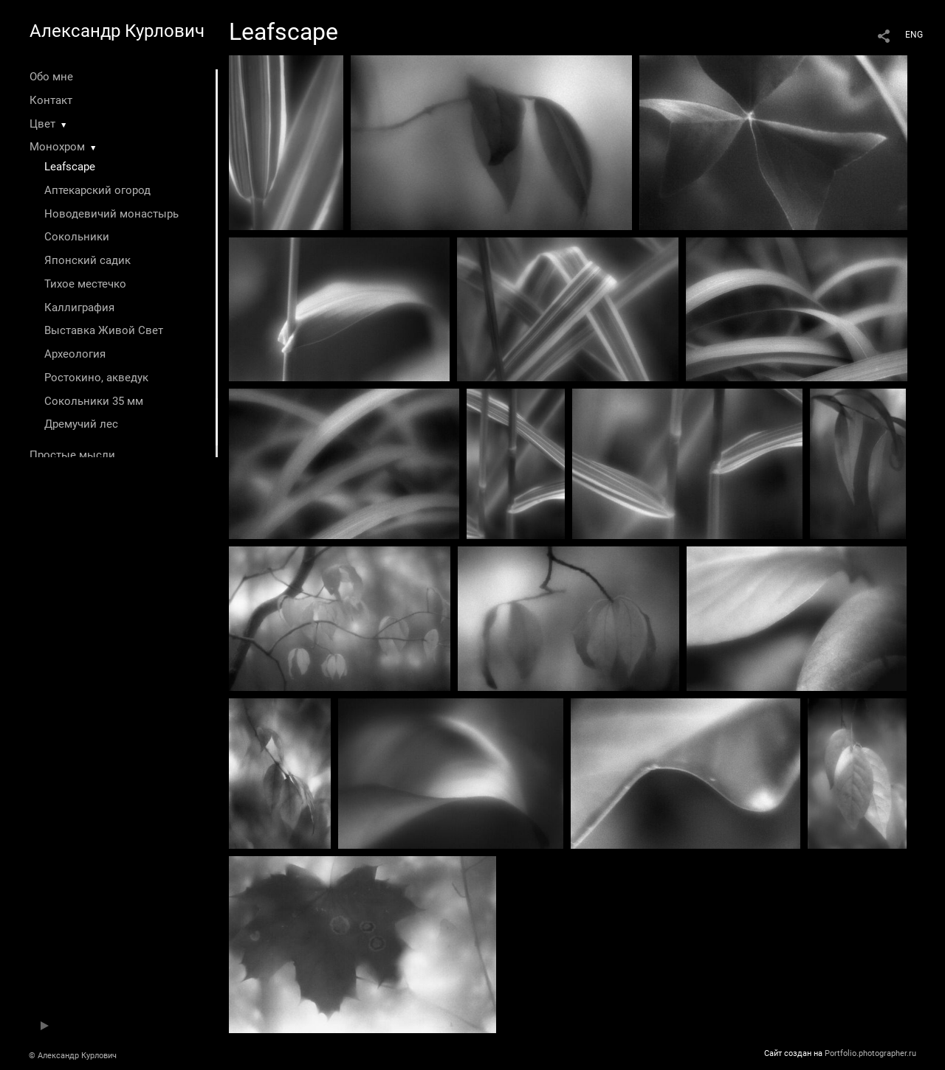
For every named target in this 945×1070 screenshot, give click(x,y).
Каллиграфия (79, 307)
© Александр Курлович (73, 1055)
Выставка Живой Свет (103, 330)
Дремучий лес (81, 424)
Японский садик (87, 260)
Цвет (42, 124)
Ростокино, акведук (96, 377)
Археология (75, 354)
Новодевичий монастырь (111, 213)
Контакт (51, 100)
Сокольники (76, 236)
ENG (914, 34)
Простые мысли (72, 455)
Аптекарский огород (97, 190)
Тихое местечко (85, 284)
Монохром (57, 146)
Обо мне (51, 76)
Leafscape (69, 166)
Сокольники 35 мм (93, 401)
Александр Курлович (117, 31)
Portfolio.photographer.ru (870, 1053)
